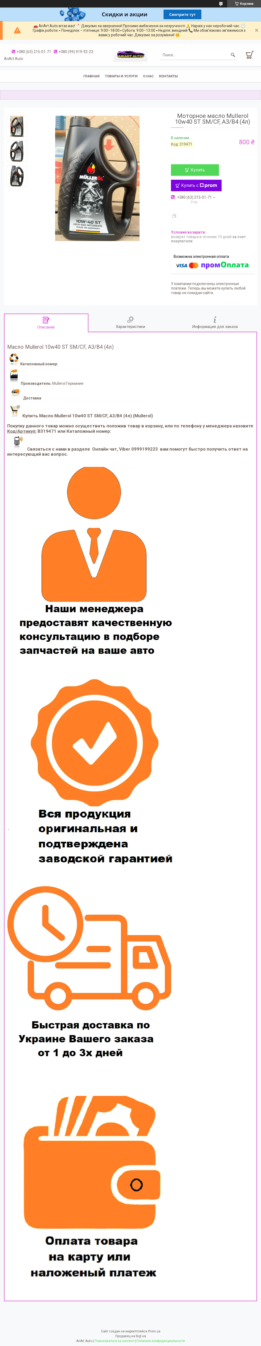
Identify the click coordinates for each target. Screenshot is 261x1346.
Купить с (199, 185)
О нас (148, 76)
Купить (198, 170)
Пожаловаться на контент (114, 1341)
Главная (91, 76)
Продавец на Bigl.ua (130, 1336)
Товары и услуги (121, 76)
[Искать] (233, 55)
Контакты (168, 76)
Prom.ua (154, 1331)
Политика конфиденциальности (160, 1341)
